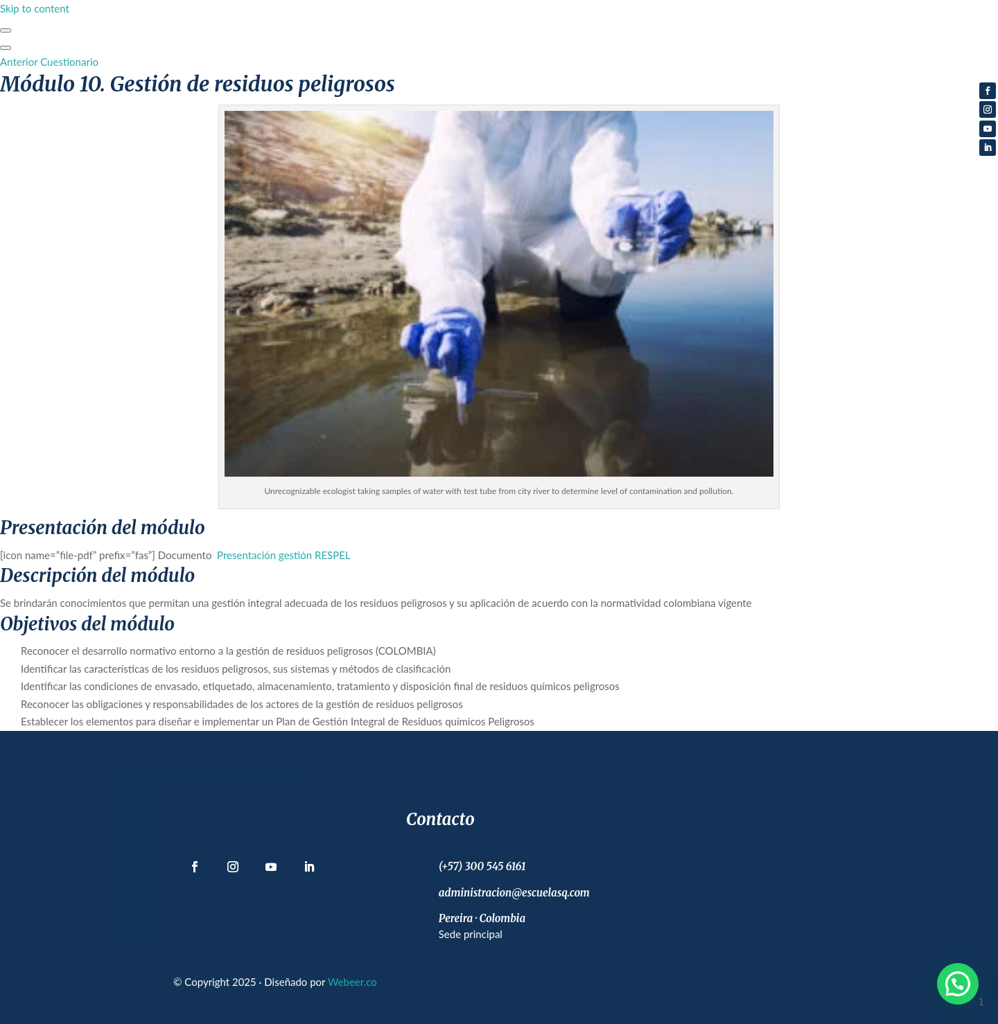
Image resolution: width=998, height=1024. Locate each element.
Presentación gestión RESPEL (284, 555)
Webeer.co (352, 982)
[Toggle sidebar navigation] (5, 30)
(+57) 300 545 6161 (482, 866)
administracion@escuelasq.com (514, 892)
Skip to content (34, 8)
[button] (958, 984)
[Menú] (5, 48)
